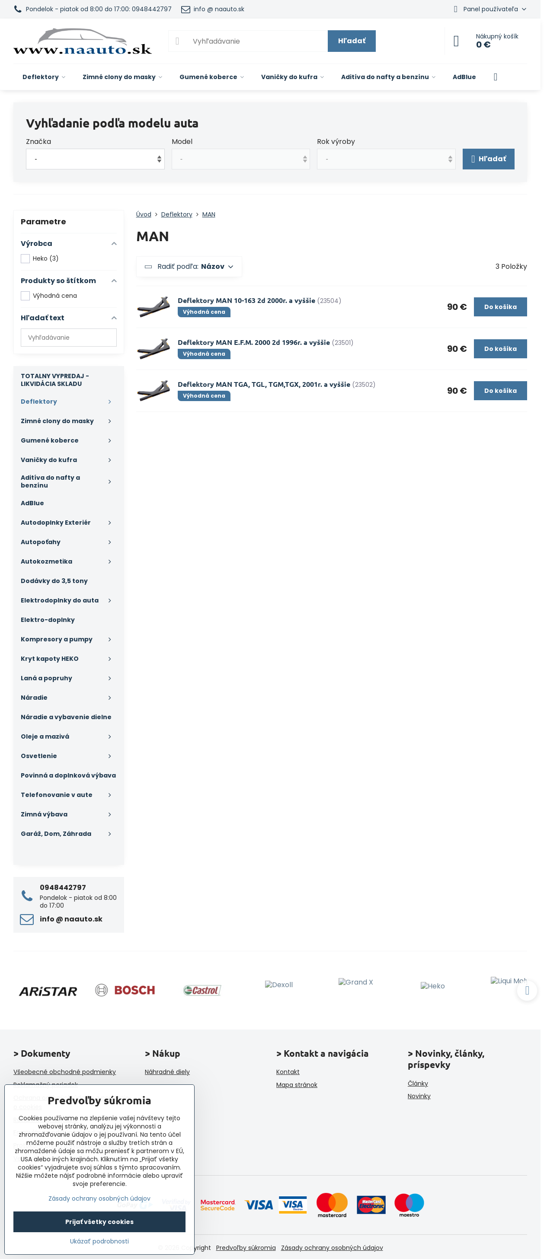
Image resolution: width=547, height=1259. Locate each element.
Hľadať (351, 41)
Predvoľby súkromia (246, 1247)
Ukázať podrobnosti (99, 1241)
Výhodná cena (49, 295)
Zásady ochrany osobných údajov (332, 1247)
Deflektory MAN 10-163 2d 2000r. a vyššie (246, 300)
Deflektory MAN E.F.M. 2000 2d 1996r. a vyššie (254, 342)
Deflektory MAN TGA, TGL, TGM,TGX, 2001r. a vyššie (264, 384)
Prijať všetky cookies (99, 1222)
